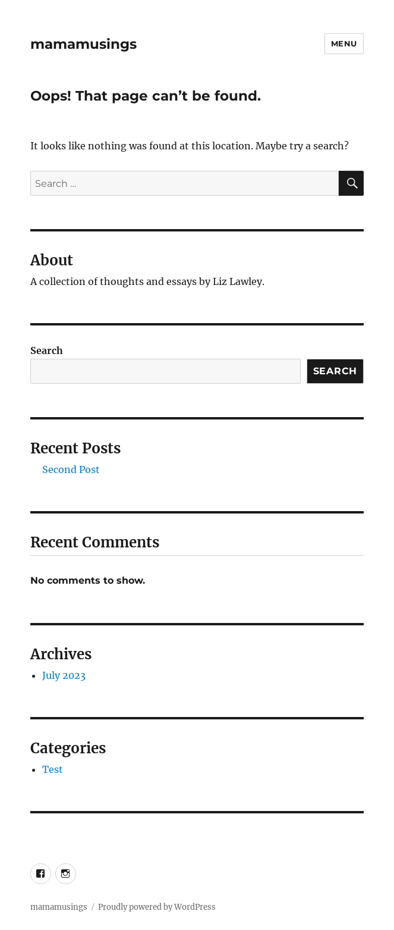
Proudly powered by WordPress (157, 907)
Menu (344, 43)
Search (46, 350)
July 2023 (64, 675)
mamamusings (83, 44)
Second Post (71, 469)
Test (52, 769)
